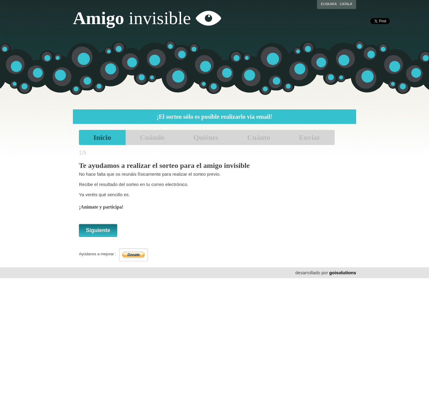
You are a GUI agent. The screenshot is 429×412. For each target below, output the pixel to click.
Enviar (310, 137)
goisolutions (342, 272)
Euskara (329, 4)
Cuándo (152, 137)
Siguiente (98, 230)
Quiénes (205, 137)
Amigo (132, 18)
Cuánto (258, 137)
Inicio (102, 137)
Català (346, 4)
